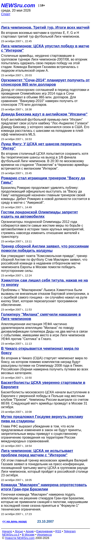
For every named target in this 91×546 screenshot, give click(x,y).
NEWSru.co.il (10, 534)
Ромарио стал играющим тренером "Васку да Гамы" (43, 180)
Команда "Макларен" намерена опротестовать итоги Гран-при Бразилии (44, 487)
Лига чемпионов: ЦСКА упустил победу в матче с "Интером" (45, 48)
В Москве (28, 534)
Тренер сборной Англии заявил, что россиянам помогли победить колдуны (45, 248)
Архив (30, 531)
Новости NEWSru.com (20, 538)
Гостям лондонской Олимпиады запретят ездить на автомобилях (39, 214)
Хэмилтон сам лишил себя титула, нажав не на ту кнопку (44, 282)
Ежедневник (44, 531)
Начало (7, 531)
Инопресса (44, 534)
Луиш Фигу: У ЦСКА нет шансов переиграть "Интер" (41, 146)
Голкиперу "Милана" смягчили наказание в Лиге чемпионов (41, 316)
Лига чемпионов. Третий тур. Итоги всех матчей (45, 27)
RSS (58, 531)
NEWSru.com (18, 5)
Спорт (5, 14)
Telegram (70, 531)
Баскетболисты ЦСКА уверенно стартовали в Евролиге (43, 385)
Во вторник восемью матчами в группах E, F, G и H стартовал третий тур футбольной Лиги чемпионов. (40, 34)
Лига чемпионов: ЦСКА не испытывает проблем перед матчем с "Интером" (37, 453)
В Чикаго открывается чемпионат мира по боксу (40, 350)
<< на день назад (14, 521)
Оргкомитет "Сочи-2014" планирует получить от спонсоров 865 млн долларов (45, 82)
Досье (19, 531)
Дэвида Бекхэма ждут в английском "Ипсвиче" (44, 114)
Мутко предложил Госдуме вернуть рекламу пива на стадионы (42, 419)
